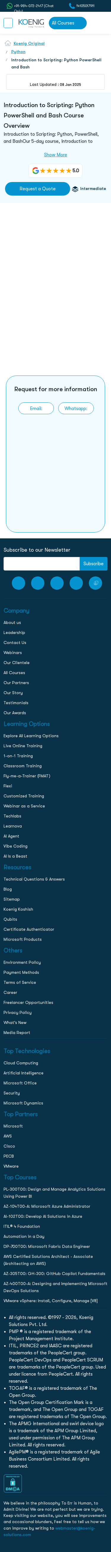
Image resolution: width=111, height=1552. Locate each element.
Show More (55, 155)
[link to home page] (30, 23)
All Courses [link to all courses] (63, 23)
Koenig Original (29, 43)
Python (18, 51)
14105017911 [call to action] (85, 6)
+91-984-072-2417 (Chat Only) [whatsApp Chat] (34, 6)
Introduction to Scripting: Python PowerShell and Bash (56, 63)
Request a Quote (38, 188)
